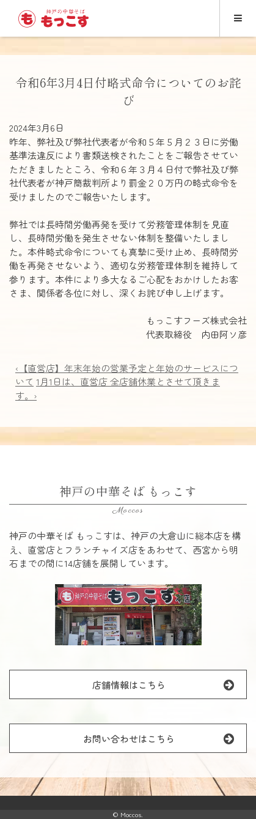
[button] (128, 614)
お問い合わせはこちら (164, 738)
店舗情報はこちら (169, 684)
